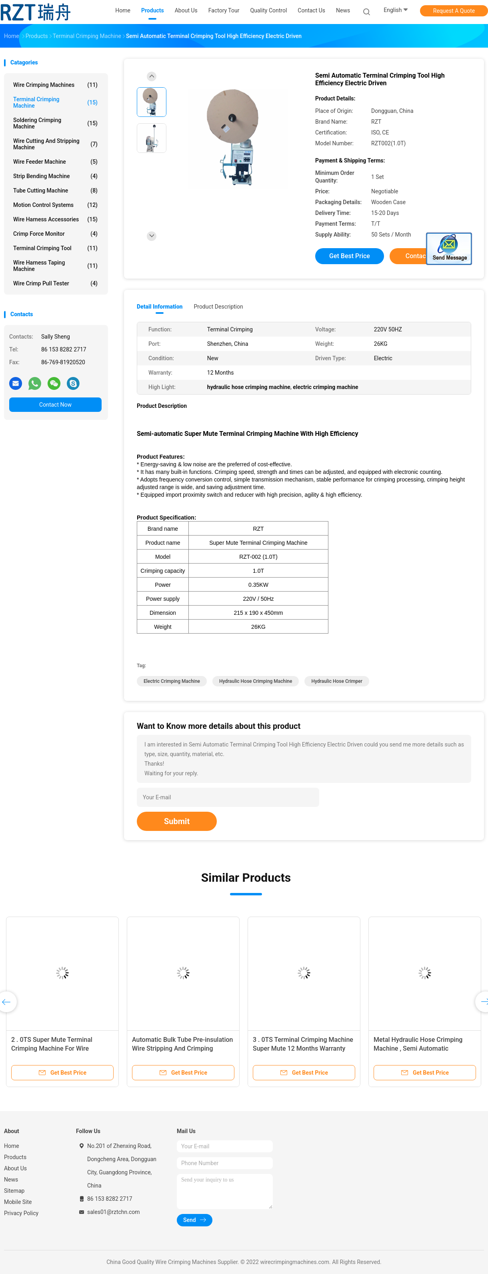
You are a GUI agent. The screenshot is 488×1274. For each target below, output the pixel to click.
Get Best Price (349, 256)
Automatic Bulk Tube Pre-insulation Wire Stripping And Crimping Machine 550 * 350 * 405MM (182, 1048)
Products (15, 1157)
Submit (177, 821)
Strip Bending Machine (55, 176)
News (11, 1179)
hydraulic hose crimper (336, 681)
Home (11, 1146)
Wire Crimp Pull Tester (55, 283)
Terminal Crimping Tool (55, 248)
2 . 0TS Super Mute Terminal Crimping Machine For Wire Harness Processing (51, 1048)
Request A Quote (454, 11)
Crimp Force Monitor (55, 234)
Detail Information (159, 306)
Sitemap (14, 1191)
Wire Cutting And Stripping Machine (55, 144)
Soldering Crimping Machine (55, 123)
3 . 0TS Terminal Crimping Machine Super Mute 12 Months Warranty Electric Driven (303, 1048)
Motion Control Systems (55, 205)
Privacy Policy (21, 1213)
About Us (15, 1168)
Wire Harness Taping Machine (55, 265)
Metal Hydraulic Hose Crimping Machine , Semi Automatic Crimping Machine (418, 1048)
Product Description (218, 306)
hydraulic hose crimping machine (255, 681)
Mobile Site (18, 1202)
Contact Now (55, 404)
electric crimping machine (172, 681)
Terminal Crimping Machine (55, 102)
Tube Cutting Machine (55, 191)
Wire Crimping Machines (55, 85)
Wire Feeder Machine (55, 162)
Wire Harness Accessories (55, 219)
